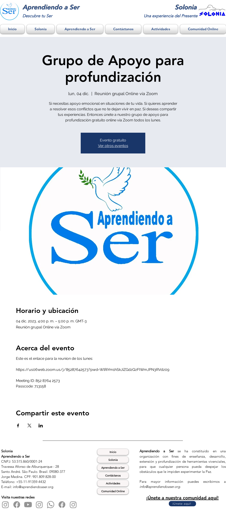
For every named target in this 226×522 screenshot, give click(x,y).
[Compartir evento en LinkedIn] (41, 425)
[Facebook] (16, 504)
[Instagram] (5, 504)
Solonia (113, 460)
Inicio (113, 452)
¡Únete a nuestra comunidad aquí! (182, 498)
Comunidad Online (113, 491)
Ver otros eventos (113, 146)
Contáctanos (113, 475)
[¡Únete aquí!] (182, 503)
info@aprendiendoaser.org (160, 486)
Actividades (113, 483)
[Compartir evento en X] (29, 425)
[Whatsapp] (50, 504)
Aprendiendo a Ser (113, 467)
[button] (41, 29)
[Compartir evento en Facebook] (18, 425)
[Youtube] (28, 504)
